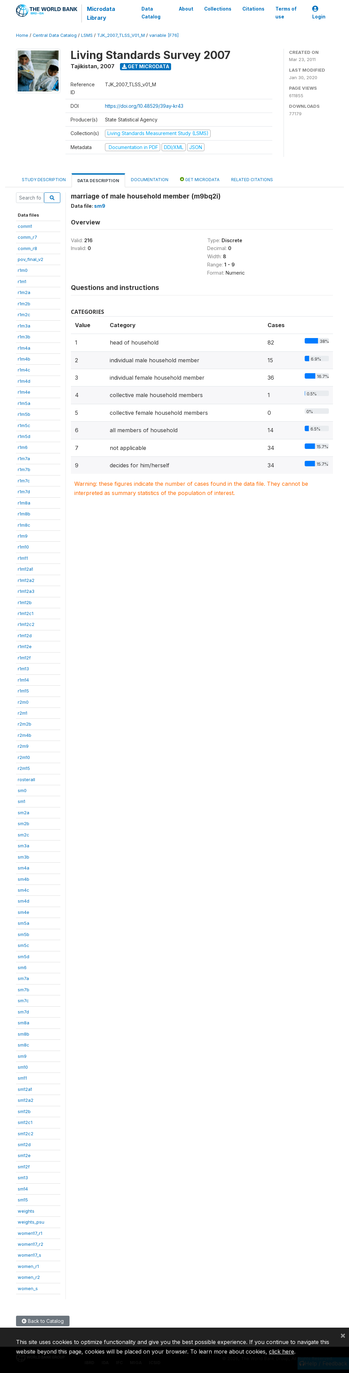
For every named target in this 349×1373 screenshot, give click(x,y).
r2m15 (24, 768)
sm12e (24, 1155)
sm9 (22, 1056)
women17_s (29, 1255)
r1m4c (24, 370)
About (186, 9)
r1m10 (23, 547)
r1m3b (24, 336)
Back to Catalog (43, 1321)
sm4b (23, 879)
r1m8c (24, 525)
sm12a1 (25, 1089)
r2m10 (24, 757)
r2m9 (23, 746)
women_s (28, 1288)
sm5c (23, 945)
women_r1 (28, 1266)
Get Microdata (145, 66)
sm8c (23, 1045)
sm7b (23, 989)
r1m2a (24, 292)
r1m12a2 (26, 580)
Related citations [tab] (252, 179)
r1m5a (24, 403)
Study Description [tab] (44, 179)
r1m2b (24, 303)
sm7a (23, 978)
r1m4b (24, 359)
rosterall (26, 779)
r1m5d (24, 436)
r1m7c (24, 480)
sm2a (23, 812)
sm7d (23, 1011)
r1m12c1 (25, 613)
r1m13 (23, 668)
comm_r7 (27, 237)
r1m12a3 (26, 591)
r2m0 (23, 702)
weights (26, 1211)
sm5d (23, 956)
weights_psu (31, 1222)
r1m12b (25, 602)
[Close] (343, 1335)
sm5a (23, 923)
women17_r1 (30, 1233)
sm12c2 (25, 1133)
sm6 (22, 967)
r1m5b (24, 414)
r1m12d (25, 635)
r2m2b (24, 724)
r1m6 (23, 447)
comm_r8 (27, 248)
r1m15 (23, 690)
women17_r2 (30, 1244)
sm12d (24, 1144)
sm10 (23, 1067)
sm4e (23, 912)
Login (318, 12)
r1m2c (24, 314)
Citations (253, 9)
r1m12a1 (25, 569)
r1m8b (24, 513)
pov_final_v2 (30, 259)
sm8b (23, 1034)
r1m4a (24, 348)
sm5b (23, 934)
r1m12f (24, 657)
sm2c (23, 834)
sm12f (24, 1166)
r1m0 (23, 270)
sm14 (23, 1189)
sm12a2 (25, 1100)
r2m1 (22, 713)
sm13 (23, 1177)
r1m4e (24, 392)
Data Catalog (151, 12)
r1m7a (24, 458)
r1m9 (23, 536)
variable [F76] (164, 35)
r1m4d (24, 381)
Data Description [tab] (98, 180)
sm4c (23, 890)
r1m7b (24, 469)
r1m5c (24, 425)
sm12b (24, 1111)
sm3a (23, 845)
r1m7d (24, 491)
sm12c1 (25, 1122)
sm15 (23, 1199)
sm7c (23, 1000)
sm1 (21, 801)
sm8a (23, 1022)
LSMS (87, 35)
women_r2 (29, 1277)
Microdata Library (101, 13)
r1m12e (25, 646)
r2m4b (24, 735)
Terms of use (286, 12)
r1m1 (22, 281)
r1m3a (24, 325)
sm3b (23, 857)
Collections (217, 9)
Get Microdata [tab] (199, 179)
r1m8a (24, 503)
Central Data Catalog (55, 35)
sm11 (22, 1078)
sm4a (23, 868)
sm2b (23, 823)
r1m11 (23, 558)
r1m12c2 (26, 624)
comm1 (25, 226)
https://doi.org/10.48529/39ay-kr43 (144, 106)
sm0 (22, 790)
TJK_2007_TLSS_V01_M (121, 35)
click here (281, 1351)
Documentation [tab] (149, 179)
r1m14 (23, 680)
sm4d (23, 901)
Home (22, 35)
